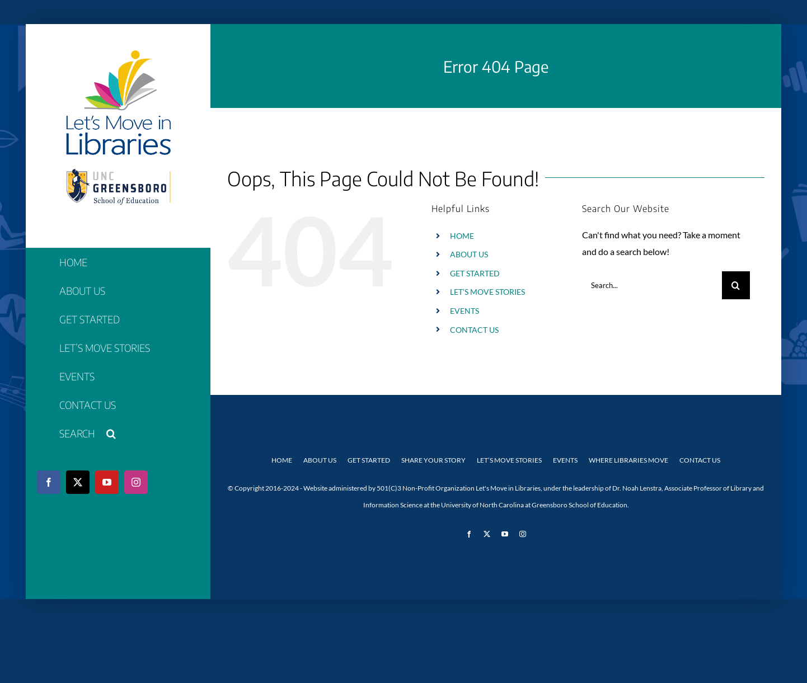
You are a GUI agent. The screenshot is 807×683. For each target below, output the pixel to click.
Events (565, 460)
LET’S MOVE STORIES (487, 291)
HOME (462, 236)
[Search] (736, 285)
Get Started (369, 460)
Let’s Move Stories (509, 460)
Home (281, 460)
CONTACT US (474, 330)
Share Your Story (433, 460)
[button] (118, 434)
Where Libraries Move (628, 460)
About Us (319, 460)
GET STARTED (475, 273)
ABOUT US (469, 254)
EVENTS (464, 310)
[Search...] (652, 285)
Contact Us (699, 460)
